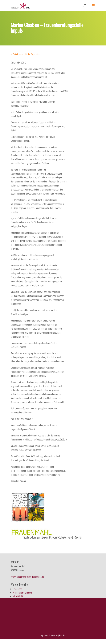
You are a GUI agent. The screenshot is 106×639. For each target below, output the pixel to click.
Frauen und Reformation (22, 592)
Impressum (44, 635)
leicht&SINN (18, 596)
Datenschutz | (54, 635)
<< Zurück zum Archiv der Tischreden (25, 54)
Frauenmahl (17, 589)
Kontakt (62, 635)
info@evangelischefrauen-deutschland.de (27, 576)
